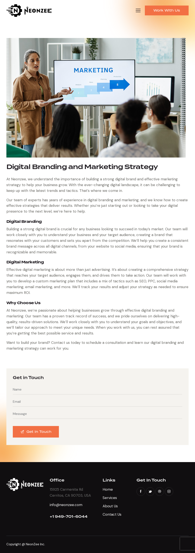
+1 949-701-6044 (68, 516)
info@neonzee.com (66, 504)
